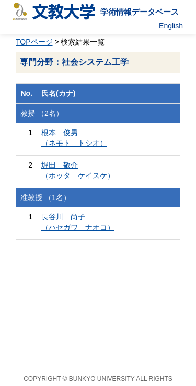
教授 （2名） (41, 113)
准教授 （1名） (45, 197)
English (171, 25)
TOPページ (34, 42)
